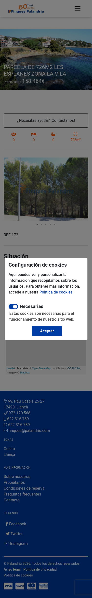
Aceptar (47, 331)
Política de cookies (56, 292)
